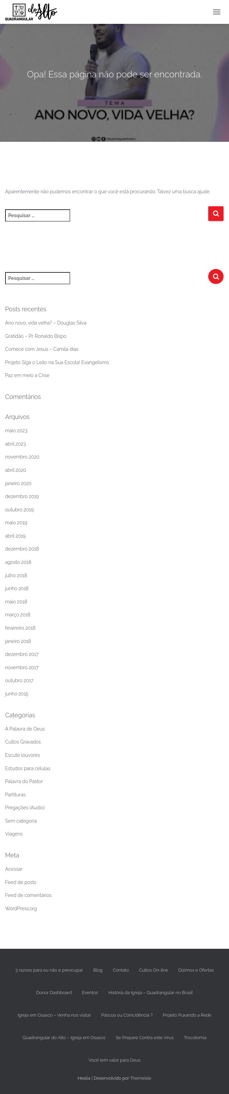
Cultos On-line (153, 970)
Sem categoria (21, 821)
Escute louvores (22, 755)
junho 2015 (16, 693)
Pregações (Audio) (25, 807)
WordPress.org (21, 908)
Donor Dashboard (54, 992)
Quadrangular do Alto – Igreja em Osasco (64, 1037)
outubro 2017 (19, 680)
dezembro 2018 (22, 549)
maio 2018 (16, 601)
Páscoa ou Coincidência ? (127, 1015)
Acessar (13, 869)
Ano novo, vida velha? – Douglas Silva (46, 323)
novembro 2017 (22, 667)
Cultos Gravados (23, 742)
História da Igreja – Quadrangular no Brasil (150, 992)
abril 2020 (15, 470)
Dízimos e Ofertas (196, 970)
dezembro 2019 (22, 496)
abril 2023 (15, 444)
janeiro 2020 (18, 483)
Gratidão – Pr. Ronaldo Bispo (35, 336)
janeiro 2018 (18, 641)
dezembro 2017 (22, 654)
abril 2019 (15, 536)
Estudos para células (27, 768)
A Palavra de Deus (25, 729)
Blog (98, 970)
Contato (121, 970)
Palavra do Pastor (24, 781)
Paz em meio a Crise (27, 375)
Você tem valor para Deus (115, 1060)
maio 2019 (16, 522)
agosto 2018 (18, 562)
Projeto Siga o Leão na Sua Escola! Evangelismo (57, 362)
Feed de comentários (28, 895)
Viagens (13, 834)
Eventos (90, 992)
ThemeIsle (140, 1078)
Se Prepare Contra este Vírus (145, 1037)
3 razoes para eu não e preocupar (49, 970)
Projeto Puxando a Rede (187, 1015)
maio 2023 (16, 430)
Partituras (15, 794)
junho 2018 (17, 588)
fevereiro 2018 (20, 628)
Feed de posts (20, 882)
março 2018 (17, 614)
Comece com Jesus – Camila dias (41, 349)
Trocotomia (195, 1037)
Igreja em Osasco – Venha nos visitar (54, 1015)
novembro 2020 (22, 457)
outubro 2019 (19, 509)
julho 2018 (16, 575)
